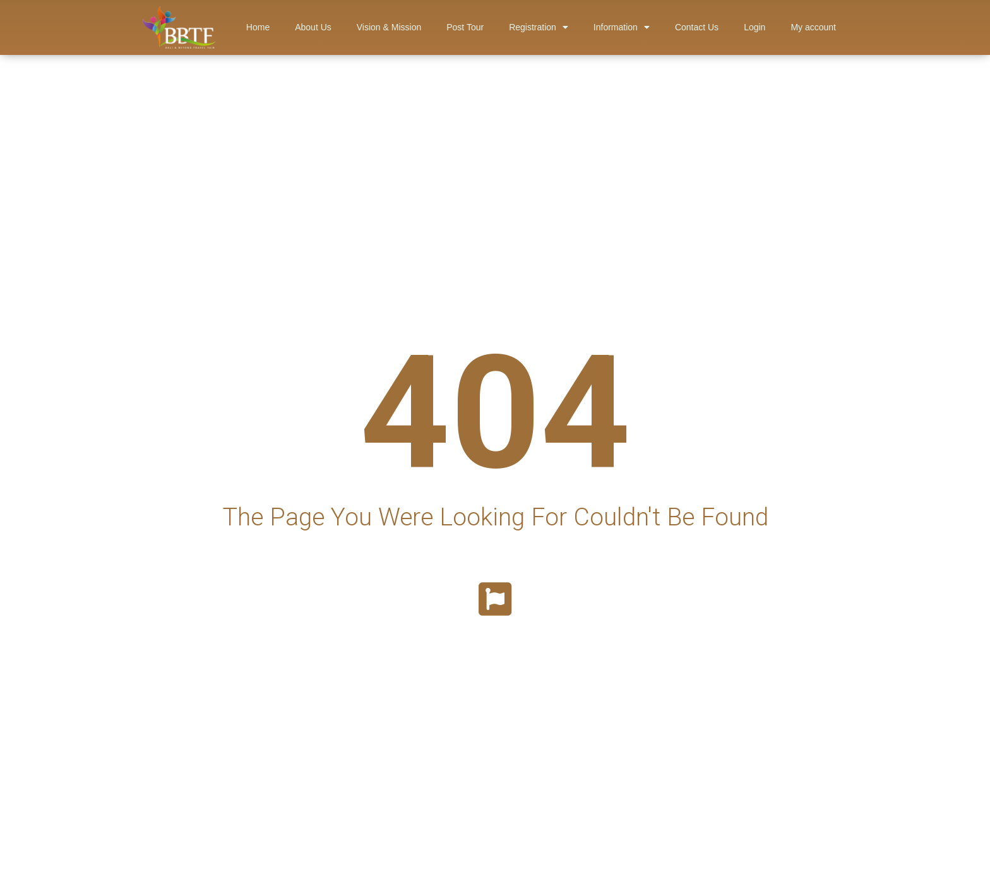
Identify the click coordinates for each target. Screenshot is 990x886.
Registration (538, 27)
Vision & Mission (389, 27)
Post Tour (465, 27)
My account (813, 27)
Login (754, 27)
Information (621, 27)
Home (258, 27)
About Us (313, 27)
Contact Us (697, 27)
